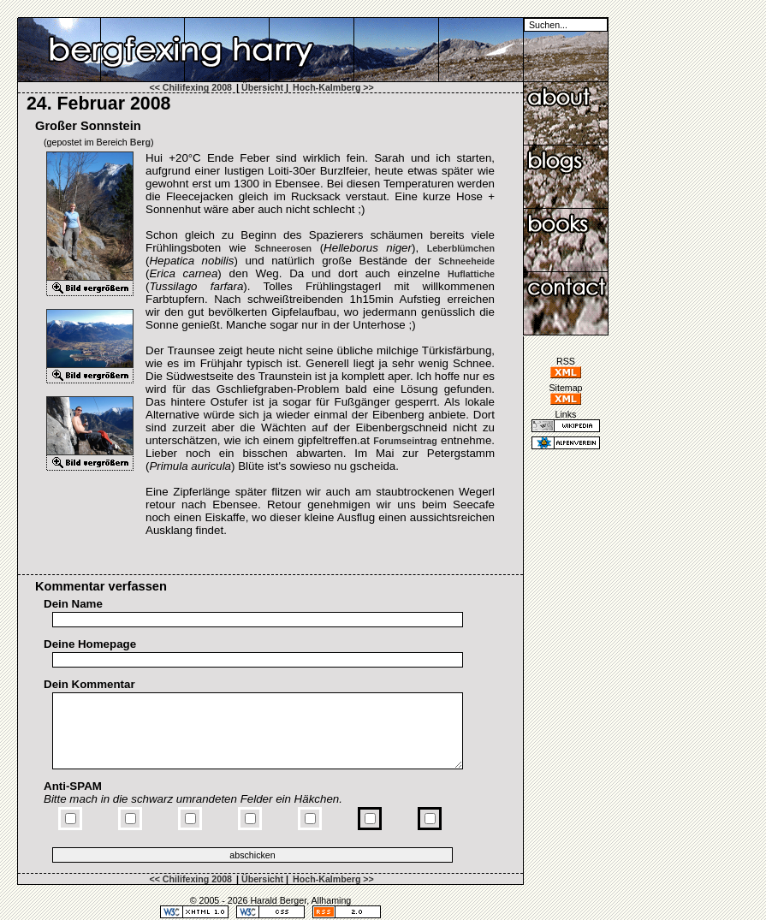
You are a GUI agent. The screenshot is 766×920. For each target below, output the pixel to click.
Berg (140, 142)
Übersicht (262, 87)
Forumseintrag (405, 441)
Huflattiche (471, 274)
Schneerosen (283, 248)
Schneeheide (466, 261)
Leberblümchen (461, 248)
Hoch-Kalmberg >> (333, 87)
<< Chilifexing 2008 (190, 87)
